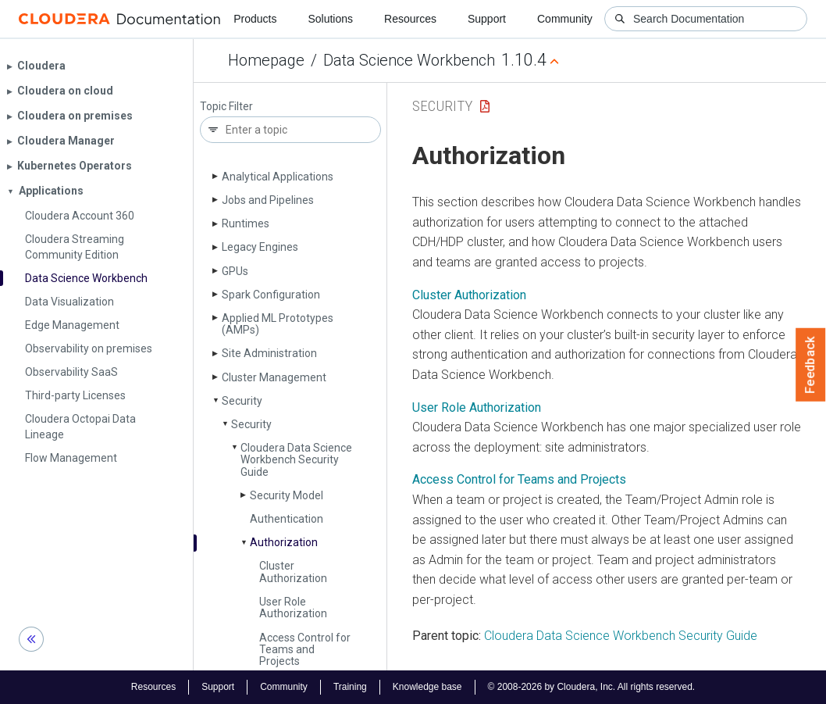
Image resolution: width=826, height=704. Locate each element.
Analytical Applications (277, 176)
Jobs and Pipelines (268, 200)
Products (254, 19)
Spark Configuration (271, 294)
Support (487, 19)
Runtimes (245, 223)
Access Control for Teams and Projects (305, 649)
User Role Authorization (293, 607)
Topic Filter (226, 107)
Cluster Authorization (293, 571)
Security (242, 401)
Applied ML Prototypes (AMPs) (277, 324)
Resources (410, 19)
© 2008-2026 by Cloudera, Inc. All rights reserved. (592, 686)
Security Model (286, 495)
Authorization (284, 542)
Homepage (266, 60)
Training (350, 686)
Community (565, 19)
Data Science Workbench (409, 60)
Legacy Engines (260, 247)
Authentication (286, 519)
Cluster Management (274, 377)
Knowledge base (427, 686)
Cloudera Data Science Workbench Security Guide (296, 459)
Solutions (330, 19)
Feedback (810, 365)
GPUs (235, 271)
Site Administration (269, 353)
